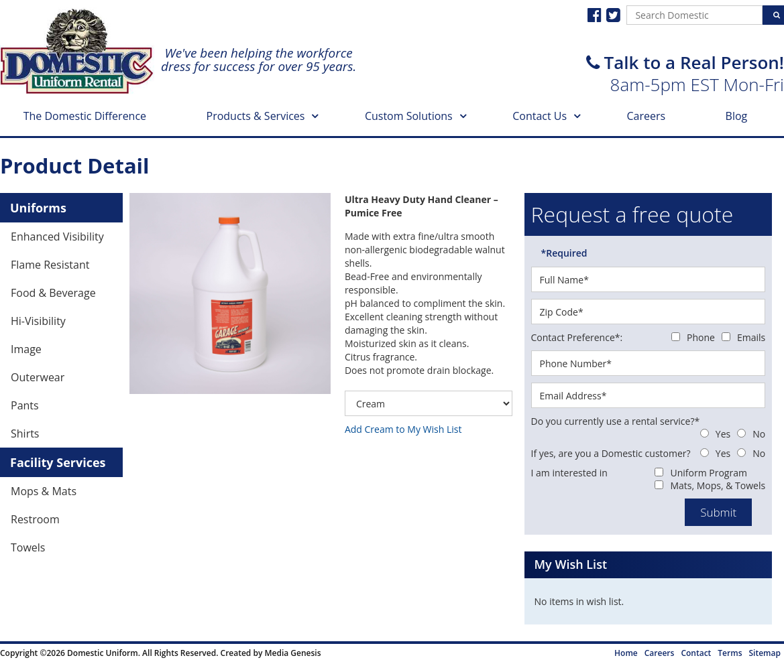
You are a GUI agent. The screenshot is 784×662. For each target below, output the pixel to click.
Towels (28, 547)
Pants (25, 405)
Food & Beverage (53, 292)
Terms (730, 653)
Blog (737, 116)
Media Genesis (292, 653)
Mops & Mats (43, 491)
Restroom (35, 519)
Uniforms (38, 208)
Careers (646, 116)
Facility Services (58, 462)
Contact (696, 653)
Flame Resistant (50, 264)
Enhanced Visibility (57, 236)
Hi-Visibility (38, 321)
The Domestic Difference (84, 116)
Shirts (25, 433)
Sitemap (765, 653)
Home (626, 653)
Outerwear (37, 377)
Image (26, 349)
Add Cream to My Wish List (403, 429)
